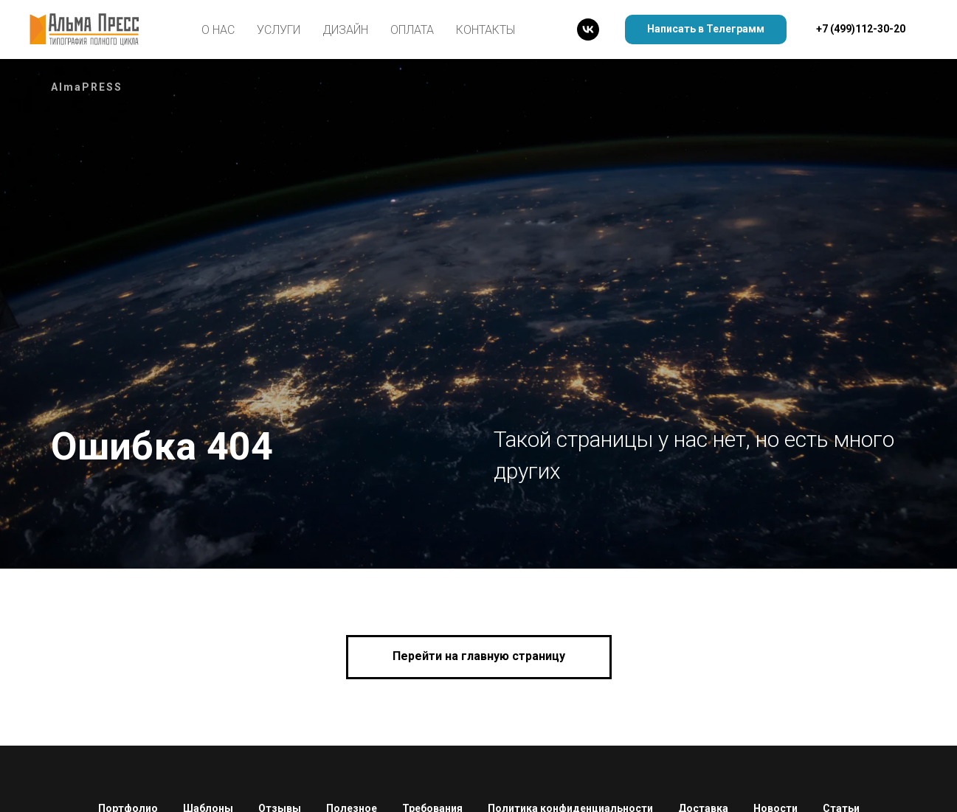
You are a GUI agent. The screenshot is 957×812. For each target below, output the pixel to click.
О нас (218, 30)
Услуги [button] (278, 30)
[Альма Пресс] (588, 29)
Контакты (485, 30)
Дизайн (345, 30)
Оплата (412, 30)
